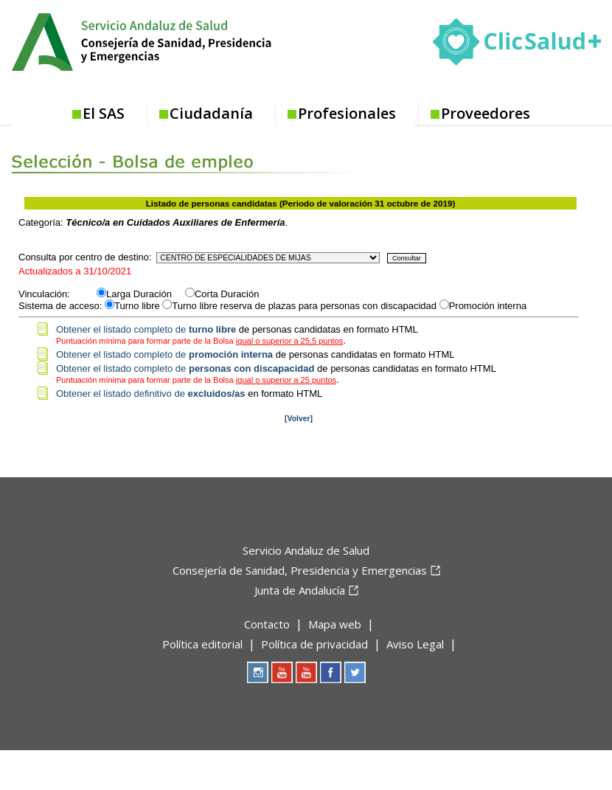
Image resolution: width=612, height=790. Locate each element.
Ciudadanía (211, 113)
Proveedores (485, 113)
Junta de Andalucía (299, 590)
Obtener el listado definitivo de (151, 393)
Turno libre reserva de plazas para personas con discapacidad (304, 305)
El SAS (104, 113)
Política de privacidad (314, 644)
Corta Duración (227, 293)
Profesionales (347, 113)
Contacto (267, 624)
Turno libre (137, 305)
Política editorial (202, 644)
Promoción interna (488, 305)
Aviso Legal (415, 644)
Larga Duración (144, 293)
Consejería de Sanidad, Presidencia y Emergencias (300, 570)
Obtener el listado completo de (146, 329)
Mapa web (334, 624)
